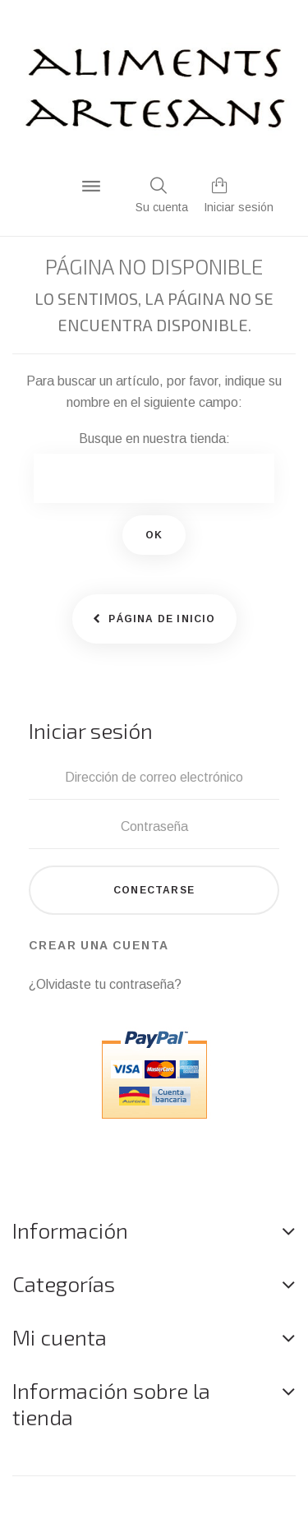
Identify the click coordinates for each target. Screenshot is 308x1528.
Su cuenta (162, 207)
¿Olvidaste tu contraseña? (105, 984)
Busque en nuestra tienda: (154, 438)
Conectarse (154, 890)
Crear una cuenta (98, 945)
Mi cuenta (59, 1337)
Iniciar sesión (239, 207)
